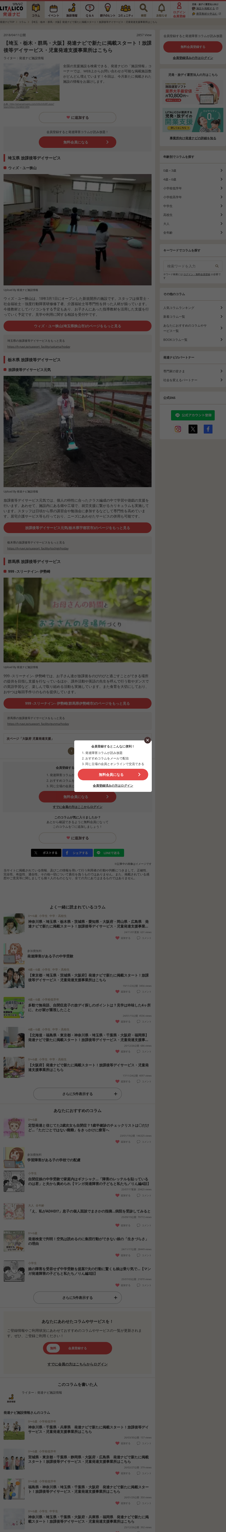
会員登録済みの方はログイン (113, 785)
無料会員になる (111, 774)
